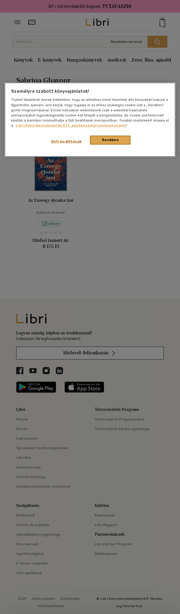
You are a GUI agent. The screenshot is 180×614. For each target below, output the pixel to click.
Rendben (110, 140)
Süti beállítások (66, 141)
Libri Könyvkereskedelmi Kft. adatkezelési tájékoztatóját (71, 125)
